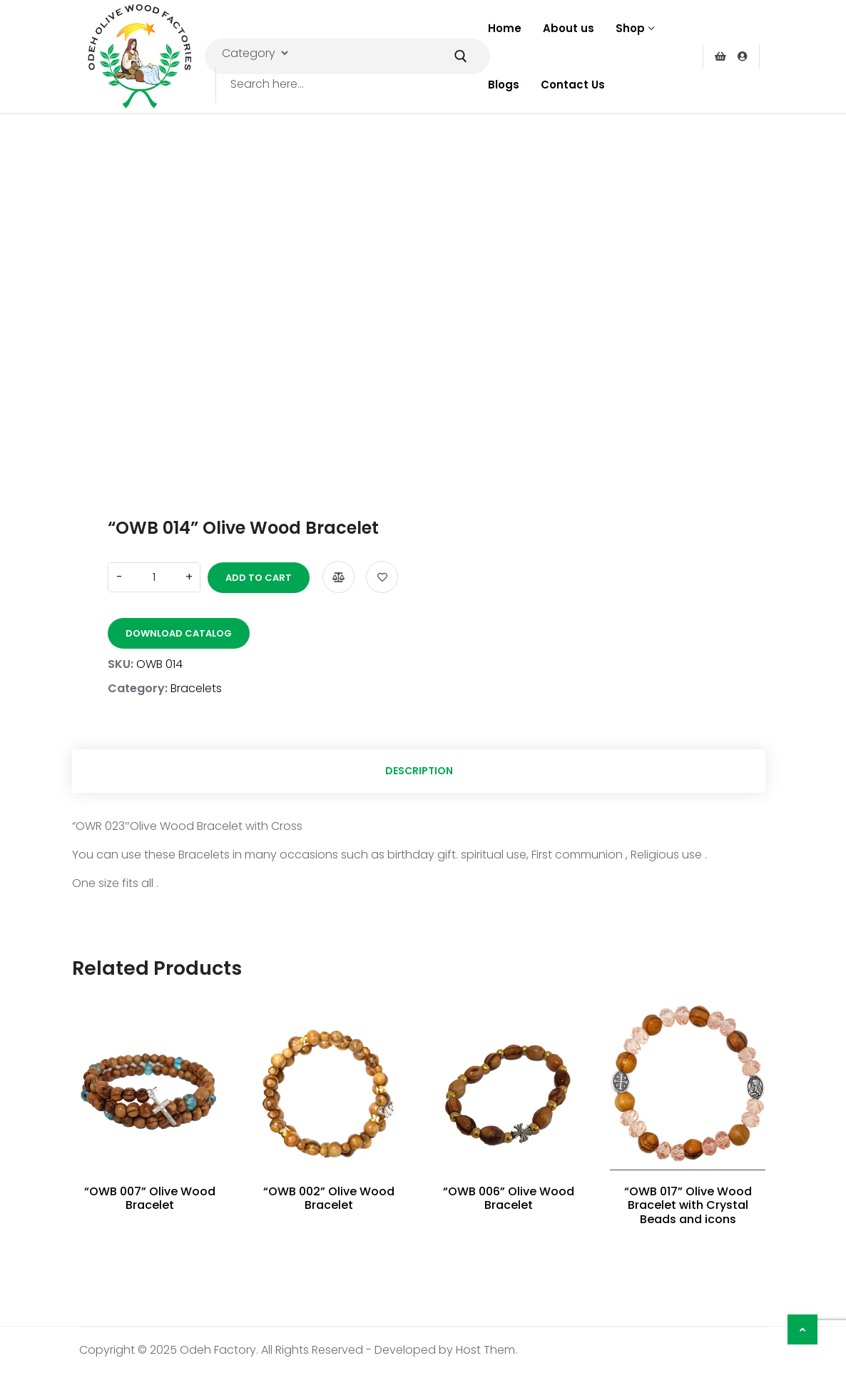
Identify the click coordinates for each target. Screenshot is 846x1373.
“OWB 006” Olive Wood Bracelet (508, 1198)
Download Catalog (179, 633)
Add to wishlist (382, 577)
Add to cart (258, 577)
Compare (338, 577)
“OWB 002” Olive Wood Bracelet (328, 1198)
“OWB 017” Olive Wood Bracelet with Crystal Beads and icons (688, 1205)
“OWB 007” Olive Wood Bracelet (149, 1198)
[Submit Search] (460, 56)
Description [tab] (419, 771)
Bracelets (196, 688)
